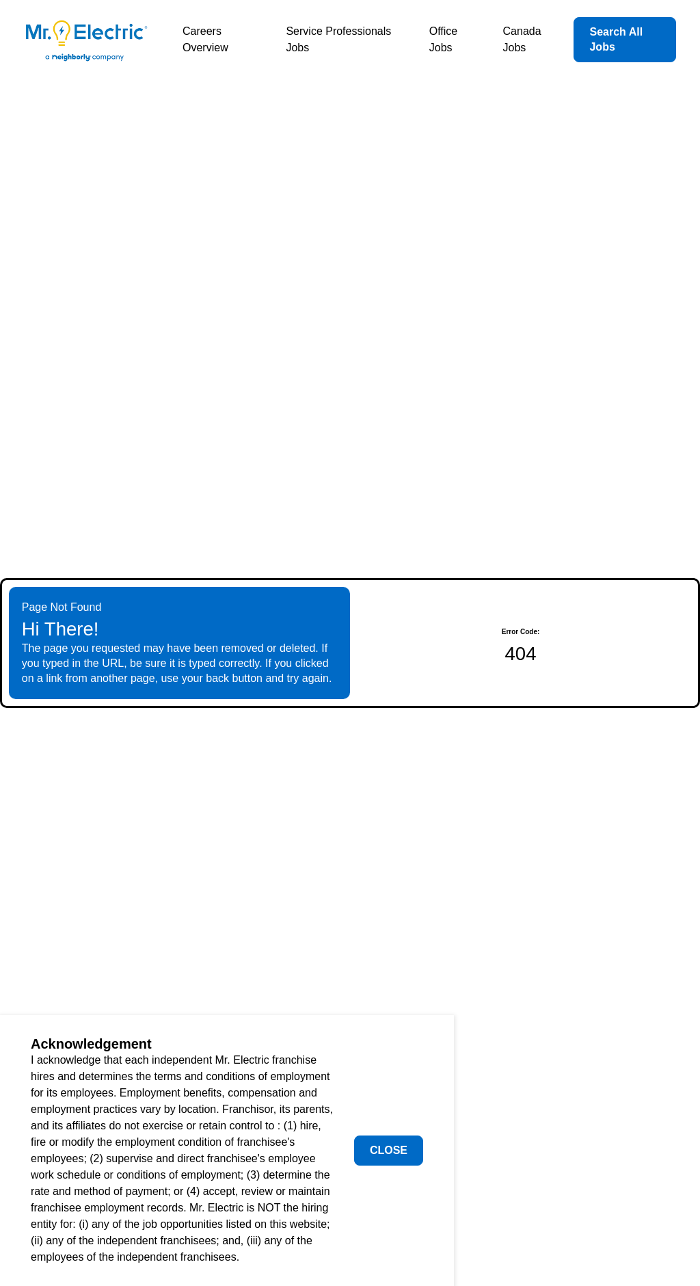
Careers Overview (205, 39)
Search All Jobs (616, 39)
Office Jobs (443, 39)
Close (388, 1150)
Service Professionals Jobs (338, 39)
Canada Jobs (522, 39)
